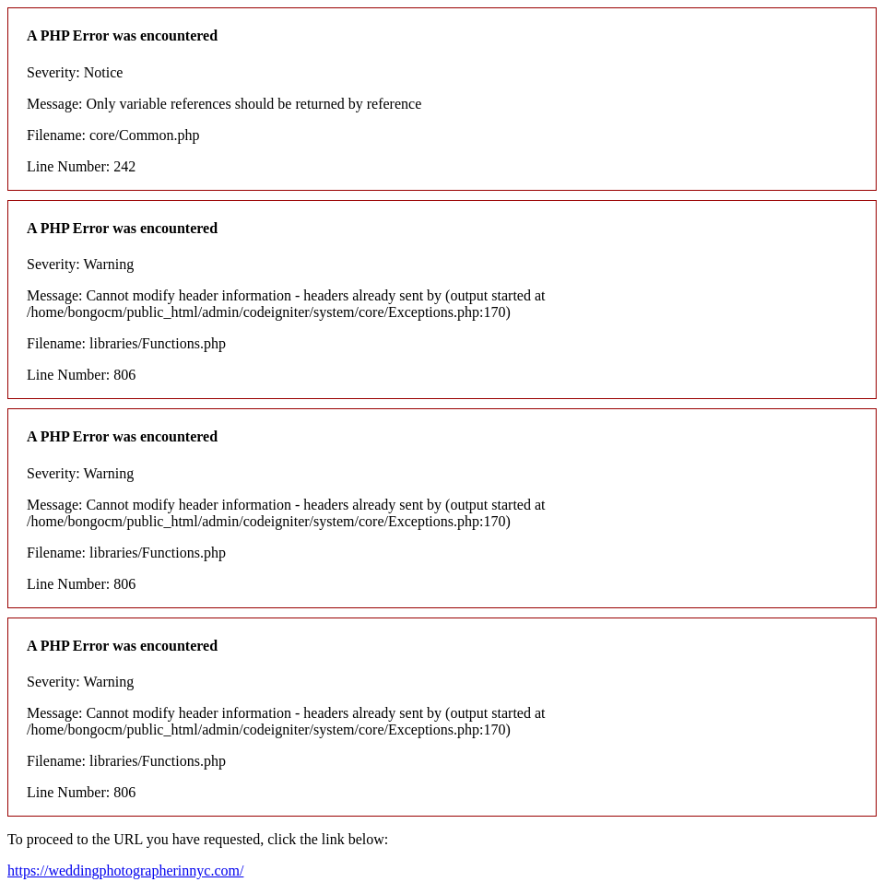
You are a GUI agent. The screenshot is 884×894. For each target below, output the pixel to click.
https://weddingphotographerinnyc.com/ (125, 870)
